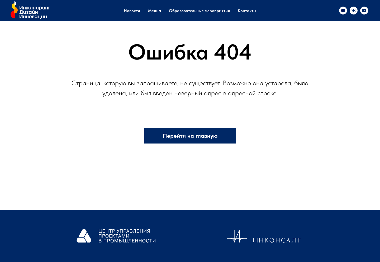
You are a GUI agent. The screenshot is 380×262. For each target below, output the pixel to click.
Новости (132, 10)
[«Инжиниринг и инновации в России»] (343, 10)
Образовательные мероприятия (199, 10)
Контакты (247, 10)
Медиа (154, 10)
